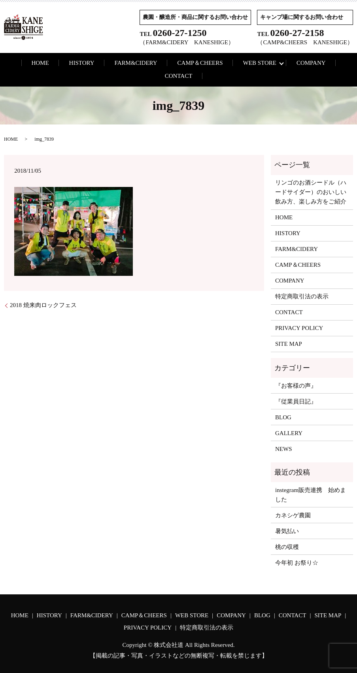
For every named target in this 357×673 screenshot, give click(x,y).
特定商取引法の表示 (302, 296)
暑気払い (287, 531)
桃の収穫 (287, 547)
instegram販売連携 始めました (310, 495)
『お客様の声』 (296, 386)
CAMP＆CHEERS (200, 63)
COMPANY (311, 63)
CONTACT (179, 76)
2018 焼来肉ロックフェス (43, 305)
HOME (40, 63)
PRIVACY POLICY (299, 328)
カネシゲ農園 (293, 515)
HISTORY (81, 63)
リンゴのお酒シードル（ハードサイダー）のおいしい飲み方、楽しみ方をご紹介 (310, 192)
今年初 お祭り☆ (296, 563)
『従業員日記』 (296, 401)
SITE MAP (288, 344)
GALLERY (288, 433)
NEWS (283, 449)
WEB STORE (259, 63)
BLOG (283, 417)
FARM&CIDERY (136, 63)
